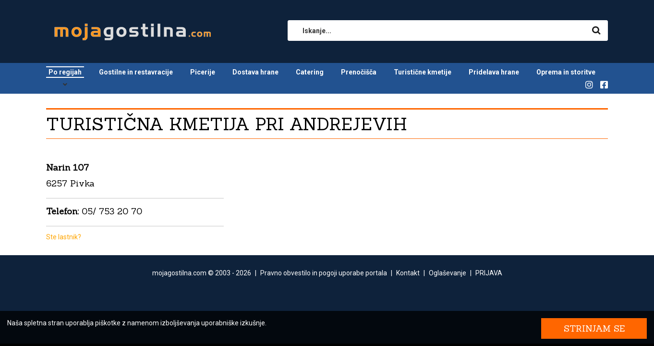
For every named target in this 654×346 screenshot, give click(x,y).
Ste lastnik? (63, 237)
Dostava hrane (255, 72)
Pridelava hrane (494, 72)
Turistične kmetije (422, 72)
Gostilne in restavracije (136, 72)
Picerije (202, 72)
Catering (310, 72)
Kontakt (408, 273)
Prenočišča (358, 72)
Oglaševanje (447, 273)
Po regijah (65, 72)
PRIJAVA (488, 273)
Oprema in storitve (565, 72)
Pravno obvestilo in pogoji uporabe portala (323, 273)
